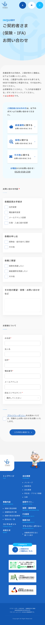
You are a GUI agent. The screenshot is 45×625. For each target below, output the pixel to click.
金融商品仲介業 (11, 512)
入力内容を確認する (22, 432)
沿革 (26, 497)
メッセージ (28, 482)
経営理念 (27, 486)
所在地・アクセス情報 (32, 493)
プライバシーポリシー (16, 415)
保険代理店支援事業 (12, 516)
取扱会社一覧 (10, 519)
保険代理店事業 (11, 508)
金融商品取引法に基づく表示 (31, 534)
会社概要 (27, 490)
